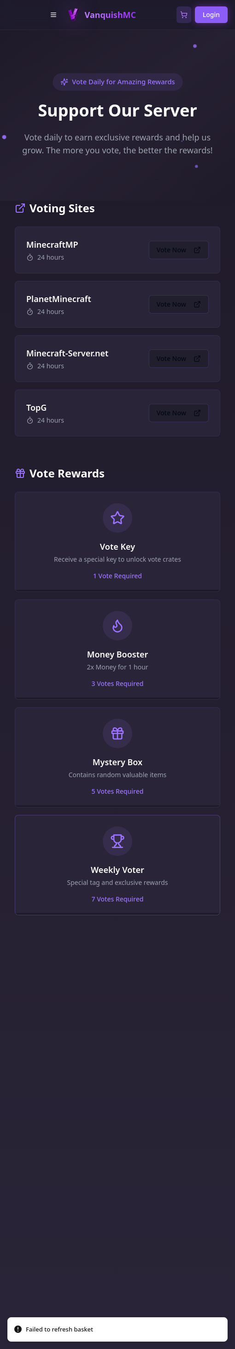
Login (211, 14)
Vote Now (179, 249)
